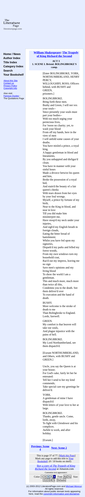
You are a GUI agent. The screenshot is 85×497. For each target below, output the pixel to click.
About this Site (11, 80)
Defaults (61, 480)
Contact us (9, 83)
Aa (65, 476)
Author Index (11, 58)
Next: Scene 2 (59, 447)
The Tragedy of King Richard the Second (58, 54)
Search (7, 70)
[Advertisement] (54, 24)
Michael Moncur (74, 486)
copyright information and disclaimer (61, 494)
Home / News (11, 53)
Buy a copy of (55, 467)
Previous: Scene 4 (40, 448)
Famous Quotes (11, 96)
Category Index (12, 66)
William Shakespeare (47, 52)
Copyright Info (10, 88)
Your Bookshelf (13, 74)
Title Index (9, 62)
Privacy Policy (10, 85)
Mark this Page (67, 455)
